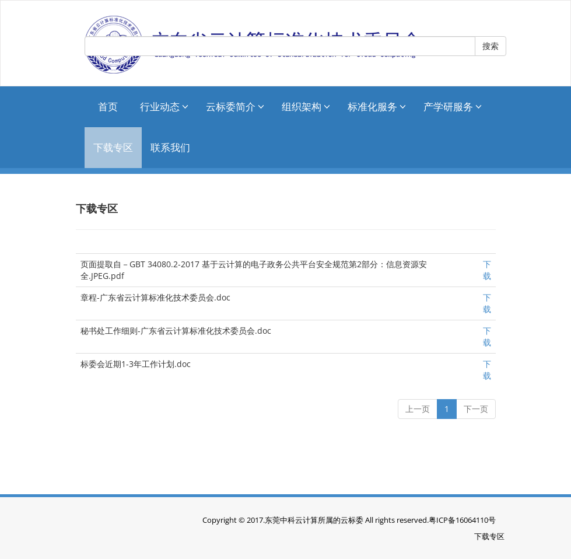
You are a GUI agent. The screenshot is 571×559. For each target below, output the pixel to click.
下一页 (476, 408)
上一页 (417, 408)
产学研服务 (452, 106)
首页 (107, 106)
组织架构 (306, 106)
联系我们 (170, 147)
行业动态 (164, 106)
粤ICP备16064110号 (462, 520)
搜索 (490, 45)
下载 (487, 269)
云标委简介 (235, 106)
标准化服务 (377, 106)
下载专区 (113, 147)
